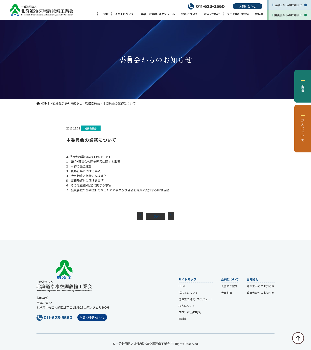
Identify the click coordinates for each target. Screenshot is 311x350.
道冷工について (124, 14)
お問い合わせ (247, 6)
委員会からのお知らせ (261, 293)
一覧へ (155, 216)
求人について (212, 14)
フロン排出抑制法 (238, 14)
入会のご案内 (229, 286)
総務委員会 (91, 128)
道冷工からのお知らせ (261, 286)
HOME (104, 14)
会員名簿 (226, 293)
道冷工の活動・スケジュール (157, 14)
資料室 (259, 14)
